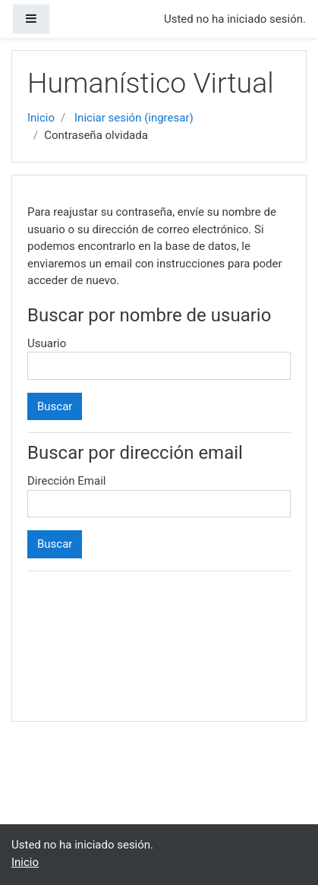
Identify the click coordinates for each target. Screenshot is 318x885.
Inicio (41, 118)
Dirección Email (66, 481)
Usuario (46, 343)
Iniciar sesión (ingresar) (134, 118)
